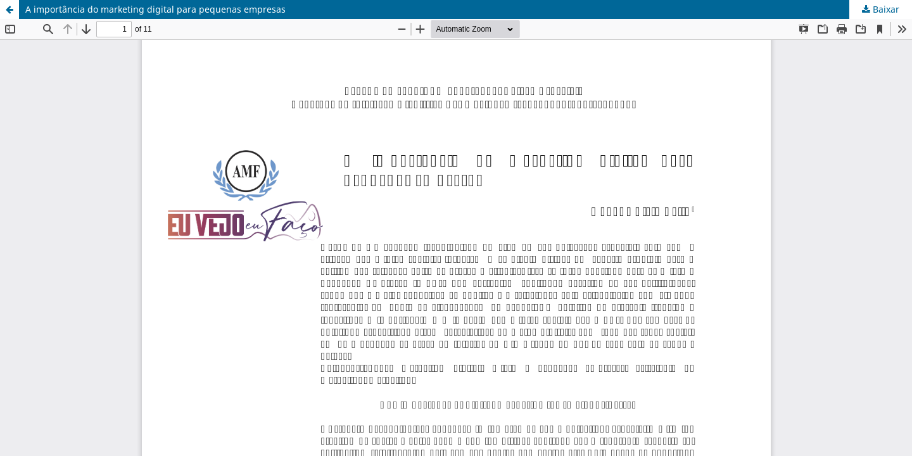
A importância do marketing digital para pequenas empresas (155, 9)
